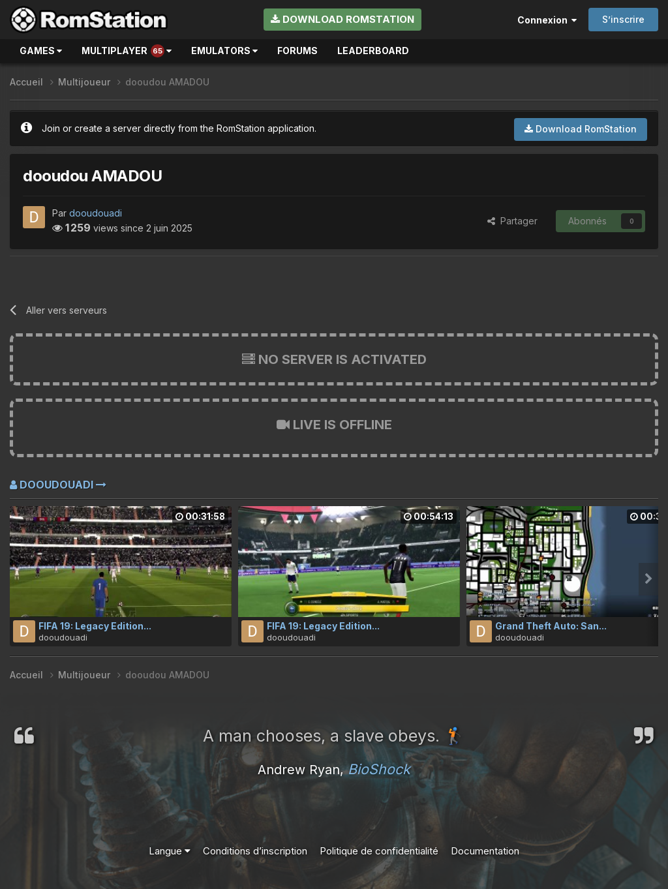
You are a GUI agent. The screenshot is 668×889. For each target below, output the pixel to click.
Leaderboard (373, 50)
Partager (512, 220)
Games (41, 50)
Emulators (224, 50)
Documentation (485, 851)
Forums (297, 50)
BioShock (379, 769)
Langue (169, 851)
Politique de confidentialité (379, 851)
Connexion (547, 19)
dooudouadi (95, 212)
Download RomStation (342, 19)
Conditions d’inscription (255, 851)
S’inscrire (623, 19)
